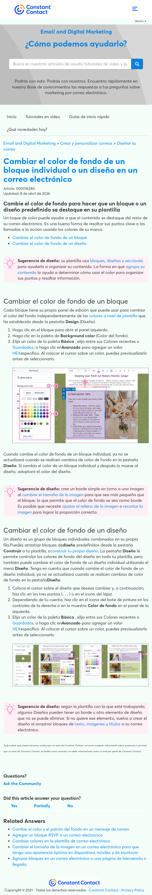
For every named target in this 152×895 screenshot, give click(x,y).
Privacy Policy (132, 890)
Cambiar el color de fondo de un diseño (49, 243)
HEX (16, 353)
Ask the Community (22, 783)
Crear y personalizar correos (86, 143)
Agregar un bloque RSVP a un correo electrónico (57, 835)
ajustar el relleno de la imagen (90, 506)
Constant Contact (104, 890)
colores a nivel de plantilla (113, 315)
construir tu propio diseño (74, 551)
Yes (14, 805)
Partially (42, 805)
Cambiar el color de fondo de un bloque (49, 237)
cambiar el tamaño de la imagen (52, 494)
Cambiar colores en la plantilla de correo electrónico (61, 841)
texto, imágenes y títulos (98, 724)
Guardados (22, 347)
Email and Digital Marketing (29, 143)
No (70, 805)
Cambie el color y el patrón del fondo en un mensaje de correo (70, 829)
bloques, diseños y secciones (116, 260)
